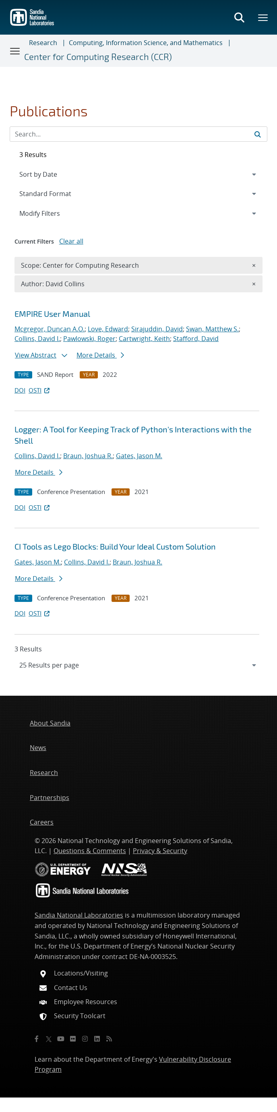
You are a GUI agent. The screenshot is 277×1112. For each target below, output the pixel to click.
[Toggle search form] (239, 17)
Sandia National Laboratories (79, 915)
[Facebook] (37, 1039)
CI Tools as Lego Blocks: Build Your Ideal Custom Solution (115, 546)
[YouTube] (61, 1039)
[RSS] (109, 1039)
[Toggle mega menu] (263, 17)
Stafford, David (196, 338)
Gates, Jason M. (139, 455)
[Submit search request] (257, 134)
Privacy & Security (160, 850)
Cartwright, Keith (144, 338)
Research (43, 42)
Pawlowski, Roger (89, 338)
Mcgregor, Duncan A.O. (49, 329)
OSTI (40, 390)
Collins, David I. (37, 338)
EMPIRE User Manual (52, 313)
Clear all (71, 241)
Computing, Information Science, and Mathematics (146, 42)
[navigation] (138, 665)
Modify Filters (50, 213)
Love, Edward (108, 329)
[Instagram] (85, 1039)
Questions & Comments (90, 850)
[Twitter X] (49, 1039)
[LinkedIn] (97, 1039)
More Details (100, 355)
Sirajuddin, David (157, 329)
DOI (19, 390)
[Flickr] (73, 1039)
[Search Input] (138, 134)
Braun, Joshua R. (88, 455)
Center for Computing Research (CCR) (98, 56)
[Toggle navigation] (15, 51)
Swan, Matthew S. (212, 329)
